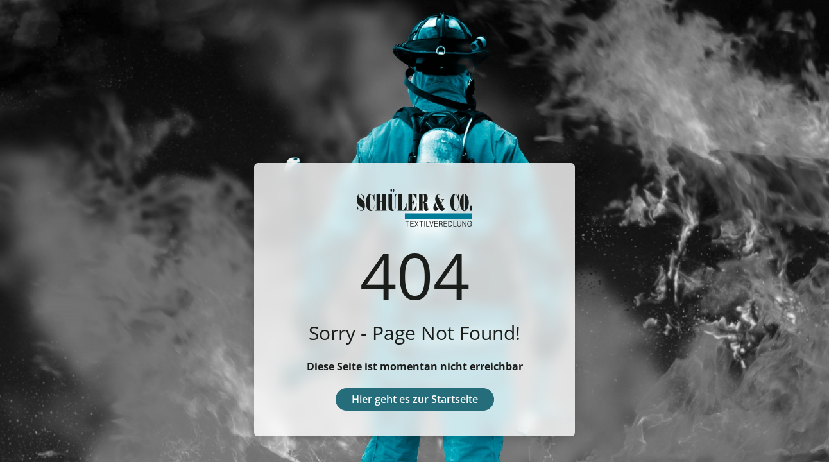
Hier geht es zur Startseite (415, 399)
